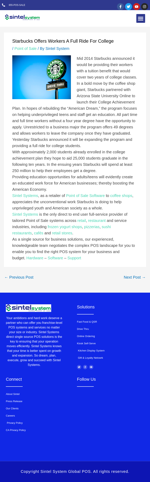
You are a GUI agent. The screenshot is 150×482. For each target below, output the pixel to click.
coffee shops (121, 195)
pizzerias (92, 227)
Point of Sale (25, 48)
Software (55, 258)
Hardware (34, 258)
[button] (140, 18)
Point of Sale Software (85, 195)
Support (74, 258)
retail (81, 220)
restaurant (97, 220)
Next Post (135, 277)
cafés (38, 233)
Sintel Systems (25, 195)
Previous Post (18, 277)
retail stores (62, 233)
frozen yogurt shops (65, 227)
